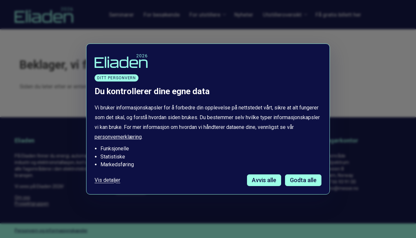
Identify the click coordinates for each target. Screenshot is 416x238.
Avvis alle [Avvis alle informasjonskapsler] (264, 180)
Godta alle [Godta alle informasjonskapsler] (303, 180)
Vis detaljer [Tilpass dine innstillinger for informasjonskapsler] (107, 180)
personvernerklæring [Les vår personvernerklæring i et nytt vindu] (118, 137)
